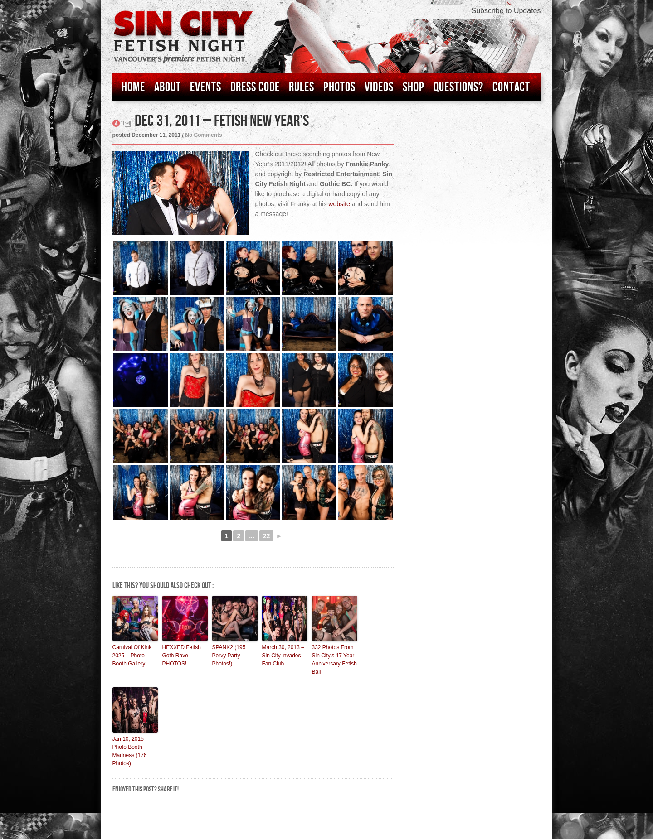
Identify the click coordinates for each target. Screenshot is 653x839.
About (167, 87)
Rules (301, 87)
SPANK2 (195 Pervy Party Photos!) (229, 655)
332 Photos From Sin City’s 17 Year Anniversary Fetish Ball (334, 659)
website (339, 203)
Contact (511, 87)
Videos (379, 87)
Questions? (458, 87)
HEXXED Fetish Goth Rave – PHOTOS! (181, 655)
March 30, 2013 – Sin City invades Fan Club (283, 655)
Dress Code (255, 87)
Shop (413, 87)
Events (205, 87)
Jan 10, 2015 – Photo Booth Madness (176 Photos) (130, 751)
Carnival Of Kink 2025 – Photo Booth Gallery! (132, 655)
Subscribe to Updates (506, 10)
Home (133, 87)
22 (266, 536)
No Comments (203, 135)
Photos (339, 87)
